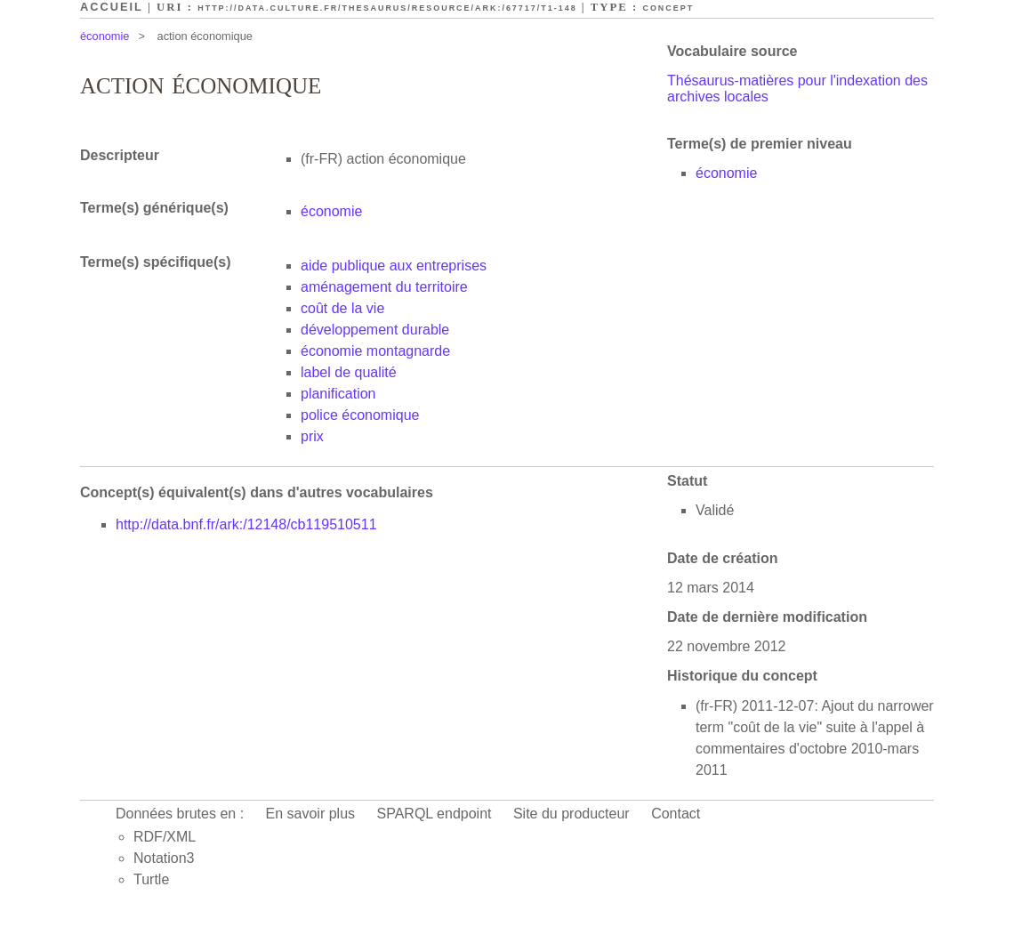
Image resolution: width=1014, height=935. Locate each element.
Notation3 (164, 858)
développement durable (375, 329)
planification (338, 393)
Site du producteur (571, 813)
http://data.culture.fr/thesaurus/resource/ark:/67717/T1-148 (386, 8)
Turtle (151, 879)
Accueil (111, 6)
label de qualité (349, 372)
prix (312, 436)
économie (105, 36)
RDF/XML (164, 836)
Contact (675, 813)
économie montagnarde (375, 351)
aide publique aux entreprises (394, 265)
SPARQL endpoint (434, 813)
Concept (668, 8)
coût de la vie (342, 308)
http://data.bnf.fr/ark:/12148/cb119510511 (246, 524)
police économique (360, 415)
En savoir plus (311, 813)
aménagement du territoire (384, 286)
